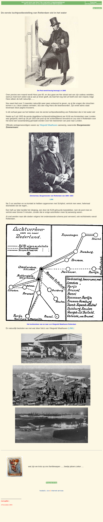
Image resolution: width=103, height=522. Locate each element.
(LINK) (71, 328)
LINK (51, 199)
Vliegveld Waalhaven (48, 125)
